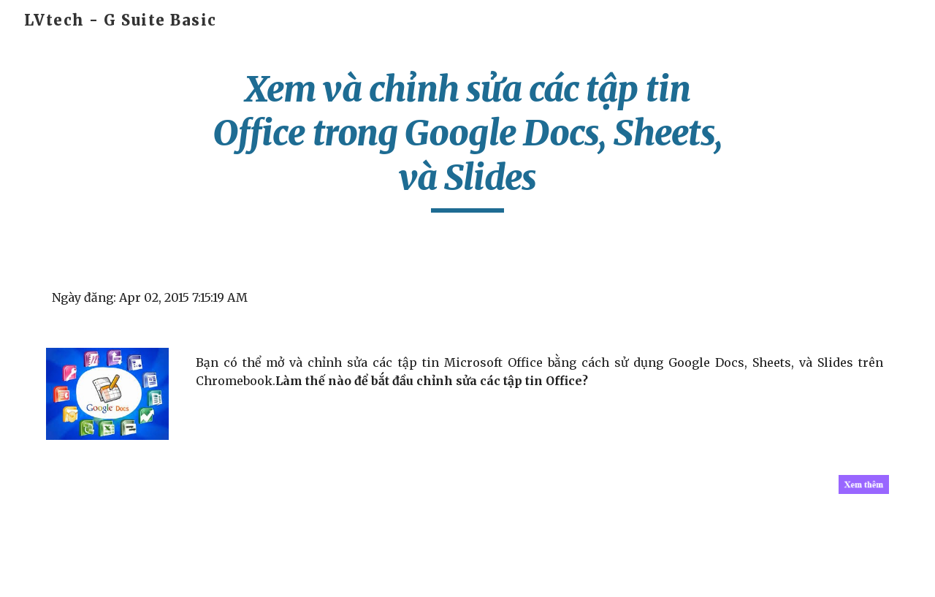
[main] (467, 139)
